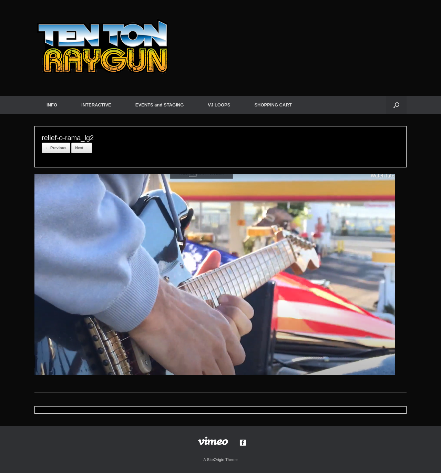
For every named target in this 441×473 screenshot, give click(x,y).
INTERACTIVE (96, 104)
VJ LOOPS (219, 104)
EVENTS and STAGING (159, 104)
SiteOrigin (215, 459)
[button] (396, 105)
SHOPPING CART (272, 104)
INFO (52, 104)
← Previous (55, 148)
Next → (81, 148)
